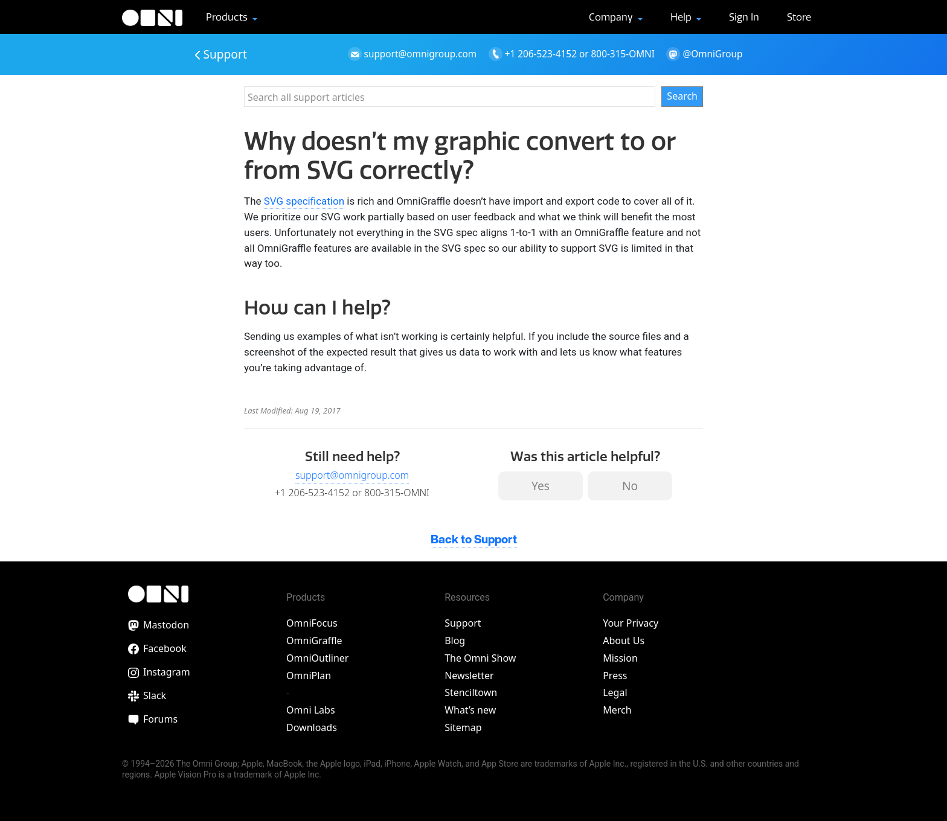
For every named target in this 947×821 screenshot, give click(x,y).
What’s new (470, 710)
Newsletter (469, 675)
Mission (620, 658)
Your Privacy (630, 623)
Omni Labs (310, 710)
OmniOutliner (317, 658)
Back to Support (474, 540)
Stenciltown (471, 692)
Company (612, 17)
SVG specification (304, 201)
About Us (623, 640)
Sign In (744, 17)
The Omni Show (480, 658)
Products (228, 17)
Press (615, 675)
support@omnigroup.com (352, 475)
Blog (455, 640)
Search (682, 96)
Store (799, 17)
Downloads (311, 727)
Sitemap (463, 727)
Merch (617, 710)
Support (221, 54)
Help (682, 17)
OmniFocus (312, 623)
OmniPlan (308, 675)
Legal (615, 692)
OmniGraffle (314, 640)
